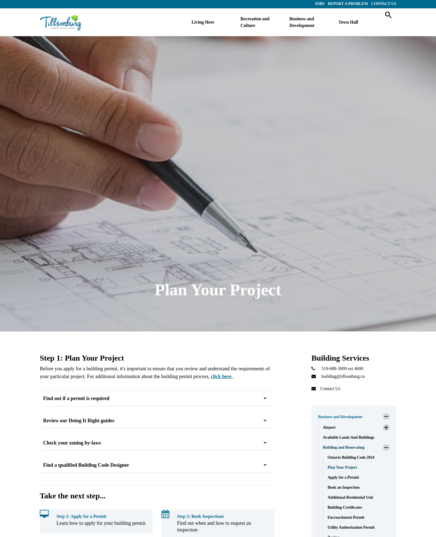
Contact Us (383, 4)
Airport (329, 427)
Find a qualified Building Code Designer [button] (86, 465)
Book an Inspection (344, 487)
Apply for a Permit (343, 477)
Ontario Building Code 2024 (351, 457)
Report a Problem (348, 4)
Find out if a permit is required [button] (76, 398)
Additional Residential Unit (350, 497)
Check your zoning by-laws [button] (72, 443)
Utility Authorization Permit (351, 527)
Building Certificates (345, 507)
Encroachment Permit (346, 517)
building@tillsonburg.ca (343, 376)
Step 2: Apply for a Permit (81, 516)
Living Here (203, 22)
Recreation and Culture (255, 22)
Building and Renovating (343, 447)
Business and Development (301, 22)
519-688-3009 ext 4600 (342, 368)
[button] (353, 415)
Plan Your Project (342, 467)
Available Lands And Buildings (348, 437)
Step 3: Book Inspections (200, 516)
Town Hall (348, 22)
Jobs (319, 4)
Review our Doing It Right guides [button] (78, 420)
